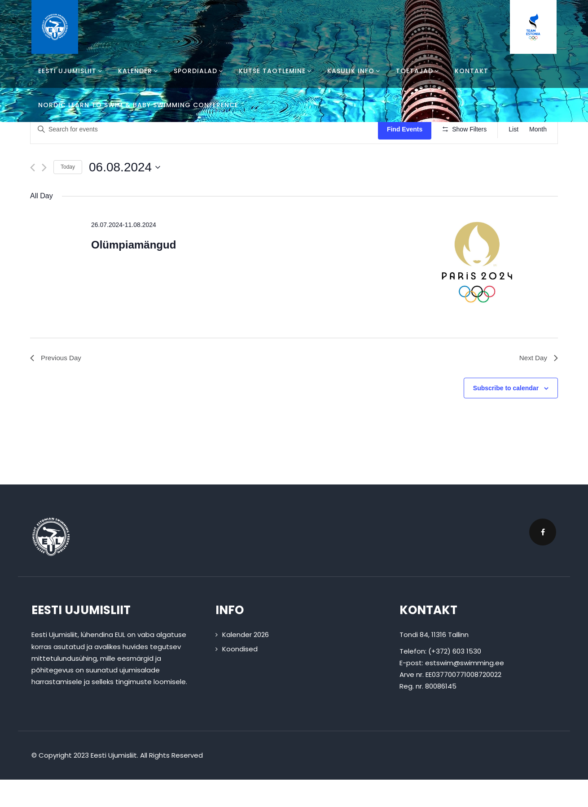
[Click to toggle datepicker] (124, 193)
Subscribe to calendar (506, 415)
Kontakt (471, 70)
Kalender (139, 70)
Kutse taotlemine (276, 70)
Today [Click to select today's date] (68, 193)
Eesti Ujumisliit (71, 70)
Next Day (538, 384)
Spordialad (199, 70)
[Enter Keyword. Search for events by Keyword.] (206, 129)
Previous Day (56, 384)
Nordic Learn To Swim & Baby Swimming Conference (138, 104)
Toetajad (418, 70)
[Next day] (44, 193)
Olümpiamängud (133, 271)
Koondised (240, 675)
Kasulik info (354, 70)
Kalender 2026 (245, 662)
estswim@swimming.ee (464, 690)
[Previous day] (32, 193)
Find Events (407, 129)
